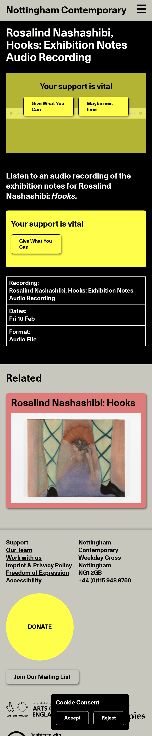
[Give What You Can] (48, 106)
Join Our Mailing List (42, 677)
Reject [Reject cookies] (109, 718)
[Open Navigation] (141, 8)
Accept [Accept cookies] (72, 718)
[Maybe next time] (103, 106)
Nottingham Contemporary (66, 10)
